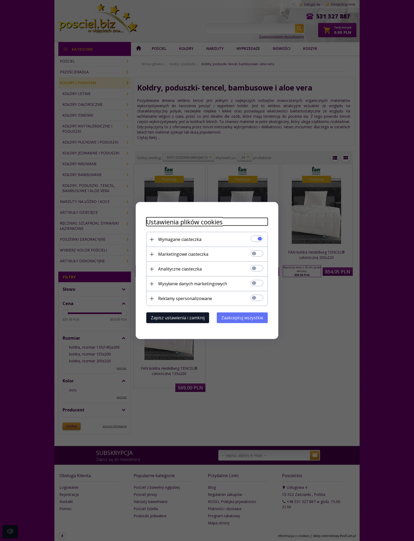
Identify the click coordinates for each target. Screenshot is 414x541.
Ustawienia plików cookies (184, 222)
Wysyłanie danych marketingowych (192, 284)
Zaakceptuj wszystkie (242, 318)
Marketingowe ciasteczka (183, 254)
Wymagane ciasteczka (179, 239)
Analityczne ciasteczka (180, 269)
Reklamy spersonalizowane (185, 298)
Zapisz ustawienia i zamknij (178, 318)
